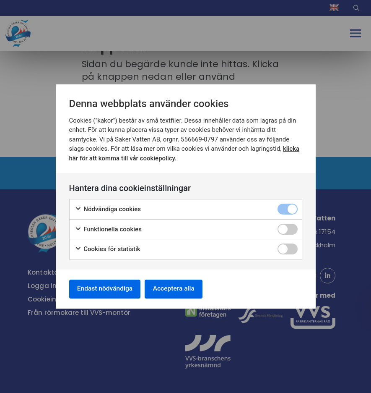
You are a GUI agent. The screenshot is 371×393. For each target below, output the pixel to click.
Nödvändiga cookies (108, 209)
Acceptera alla (178, 289)
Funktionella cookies (108, 229)
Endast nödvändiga (106, 289)
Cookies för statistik (107, 249)
